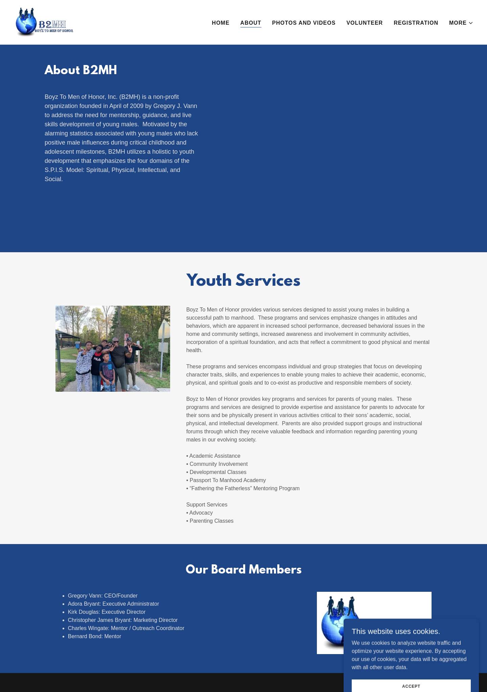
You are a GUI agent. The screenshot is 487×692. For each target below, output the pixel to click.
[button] (461, 23)
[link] (44, 22)
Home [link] (221, 23)
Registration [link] (416, 23)
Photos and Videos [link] (304, 23)
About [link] (250, 23)
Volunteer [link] (364, 23)
